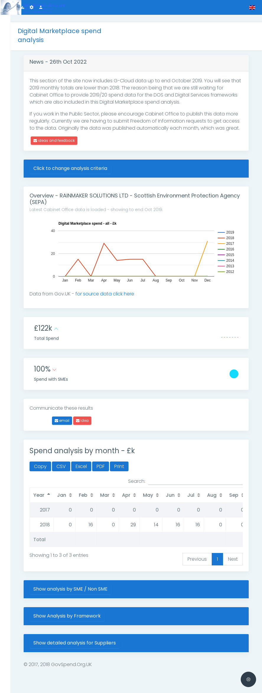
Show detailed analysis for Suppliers (82, 642)
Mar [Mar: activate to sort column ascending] (112, 494)
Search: (185, 481)
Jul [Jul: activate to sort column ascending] (198, 494)
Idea (89, 420)
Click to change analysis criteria (78, 168)
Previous (197, 558)
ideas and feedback (61, 140)
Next (233, 558)
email (69, 420)
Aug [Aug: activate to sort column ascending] (219, 494)
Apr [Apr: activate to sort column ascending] (133, 494)
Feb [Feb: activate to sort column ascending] (90, 494)
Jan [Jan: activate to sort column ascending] (69, 494)
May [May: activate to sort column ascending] (155, 494)
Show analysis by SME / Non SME (78, 588)
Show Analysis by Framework (74, 615)
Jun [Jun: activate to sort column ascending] (177, 494)
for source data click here (112, 293)
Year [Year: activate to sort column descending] (46, 494)
